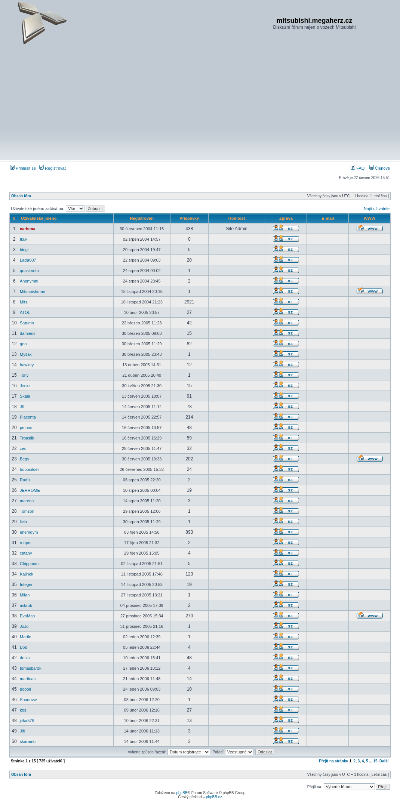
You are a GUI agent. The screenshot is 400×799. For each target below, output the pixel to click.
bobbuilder (29, 469)
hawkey (27, 365)
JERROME (30, 490)
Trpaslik (27, 438)
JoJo (24, 626)
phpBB (181, 793)
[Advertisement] (200, 102)
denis (25, 657)
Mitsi (24, 302)
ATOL (25, 312)
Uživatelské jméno (38, 218)
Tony (24, 375)
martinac (28, 678)
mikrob (26, 605)
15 (375, 761)
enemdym (29, 532)
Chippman (29, 563)
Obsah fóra (21, 196)
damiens (28, 333)
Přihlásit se (23, 168)
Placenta (28, 417)
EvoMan (27, 616)
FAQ (357, 168)
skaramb (28, 741)
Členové (379, 168)
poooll (25, 689)
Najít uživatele (377, 208)
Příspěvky (189, 218)
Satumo (27, 323)
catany (26, 553)
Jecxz (25, 385)
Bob (23, 647)
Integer (26, 584)
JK (22, 406)
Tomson (27, 511)
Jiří (22, 731)
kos (23, 710)
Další (383, 761)
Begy (24, 459)
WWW (369, 218)
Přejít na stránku (333, 761)
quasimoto (29, 270)
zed (23, 448)
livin (23, 521)
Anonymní (29, 281)
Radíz (25, 480)
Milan (25, 595)
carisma (28, 228)
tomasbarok (30, 668)
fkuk (23, 239)
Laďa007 (28, 260)
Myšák (26, 354)
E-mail (327, 218)
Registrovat (52, 168)
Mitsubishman (32, 291)
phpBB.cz (214, 797)
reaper (26, 542)
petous (26, 427)
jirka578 (27, 720)
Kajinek (26, 574)
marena (27, 501)
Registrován (142, 218)
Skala (25, 396)
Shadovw (28, 699)
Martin (25, 637)
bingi (24, 249)
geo (23, 344)
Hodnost (236, 218)
